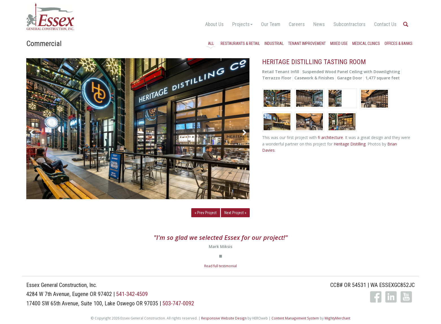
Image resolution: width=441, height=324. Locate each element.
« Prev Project (206, 212)
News (319, 24)
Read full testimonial (220, 266)
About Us (214, 24)
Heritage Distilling (350, 144)
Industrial (274, 43)
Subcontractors (349, 24)
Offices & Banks (398, 43)
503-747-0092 (178, 303)
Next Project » (235, 212)
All (211, 43)
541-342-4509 (132, 294)
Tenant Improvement (307, 43)
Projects (242, 24)
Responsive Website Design (224, 318)
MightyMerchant (337, 318)
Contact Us (385, 24)
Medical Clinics (366, 43)
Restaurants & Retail (240, 43)
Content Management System (295, 318)
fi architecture (330, 137)
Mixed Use (339, 43)
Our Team (270, 24)
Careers (297, 24)
